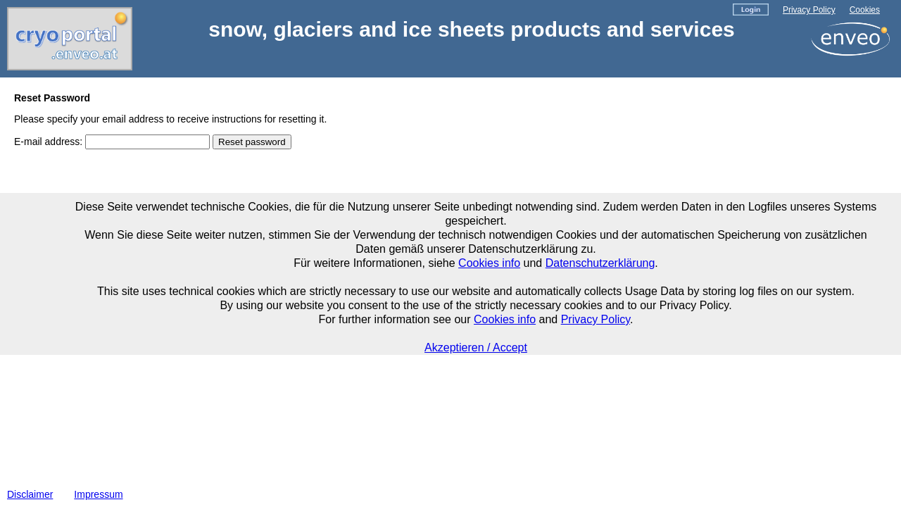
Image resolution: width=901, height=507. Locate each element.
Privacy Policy (809, 10)
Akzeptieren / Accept (475, 347)
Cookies (865, 10)
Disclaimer (30, 494)
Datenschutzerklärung (600, 263)
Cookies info (489, 263)
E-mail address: (48, 141)
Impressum (98, 494)
